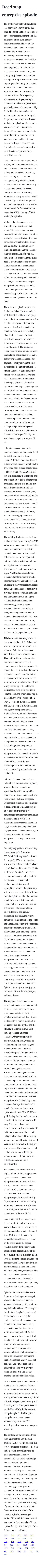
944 (12, 1548)
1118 (5, 1538)
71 (37, 1551)
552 (12, 1538)
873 (32, 1535)
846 (12, 1535)
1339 (5, 1535)
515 (18, 1545)
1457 (5, 1548)
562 (32, 1542)
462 (5, 1554)
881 (19, 1535)
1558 (19, 1548)
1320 (19, 1542)
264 (26, 1548)
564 (24, 1538)
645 (5, 1545)
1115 (5, 1542)
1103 (12, 1551)
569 (26, 1542)
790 (11, 1545)
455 (5, 1551)
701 (31, 1551)
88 (25, 1551)
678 (19, 1551)
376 (25, 1535)
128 (12, 1542)
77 (18, 1538)
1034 (25, 1545)
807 (33, 1548)
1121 (32, 1545)
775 (31, 1538)
